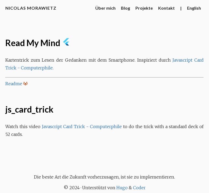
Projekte (144, 7)
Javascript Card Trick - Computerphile (82, 126)
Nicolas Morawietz (30, 7)
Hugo (122, 187)
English (194, 7)
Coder (139, 187)
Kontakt (166, 7)
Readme (13, 83)
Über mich (105, 7)
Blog (125, 7)
